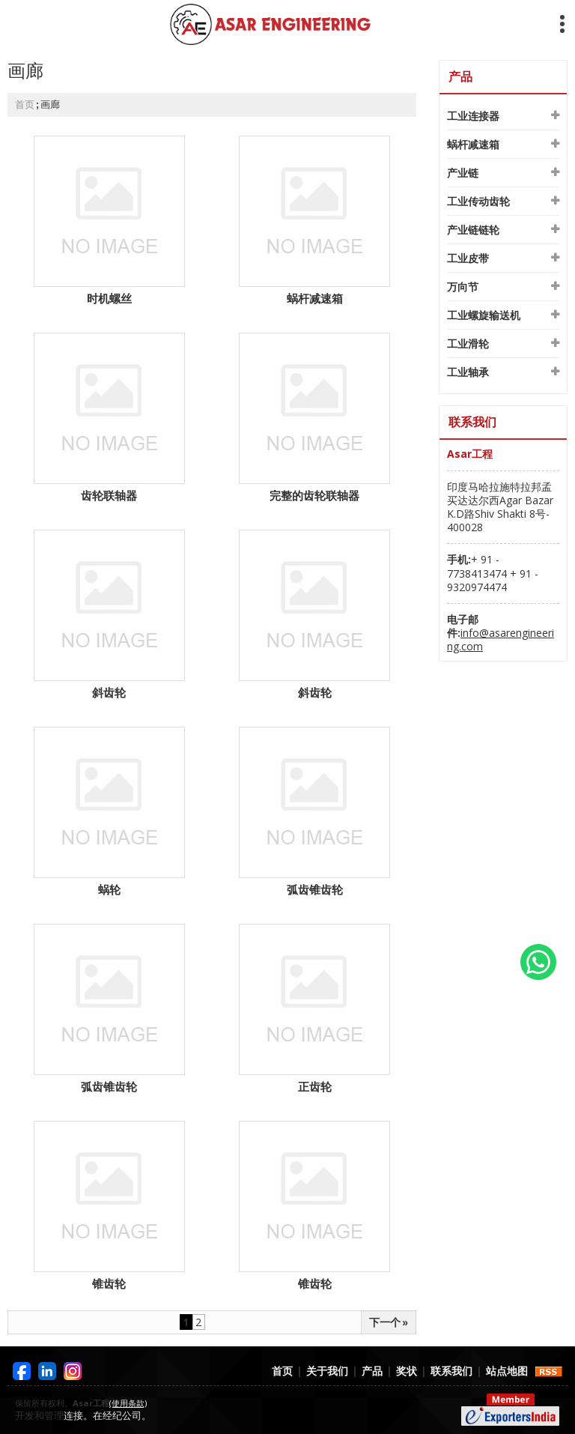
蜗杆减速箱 (473, 144)
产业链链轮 (473, 230)
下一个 (388, 1322)
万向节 (462, 286)
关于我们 (327, 1371)
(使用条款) (128, 1403)
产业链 (462, 173)
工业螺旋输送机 (483, 315)
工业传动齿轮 (478, 201)
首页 (24, 104)
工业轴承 (468, 372)
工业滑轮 (468, 343)
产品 (460, 76)
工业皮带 (468, 258)
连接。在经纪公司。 (107, 1415)
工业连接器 (473, 116)
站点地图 (507, 1371)
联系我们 (451, 1371)
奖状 (406, 1371)
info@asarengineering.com (500, 639)
